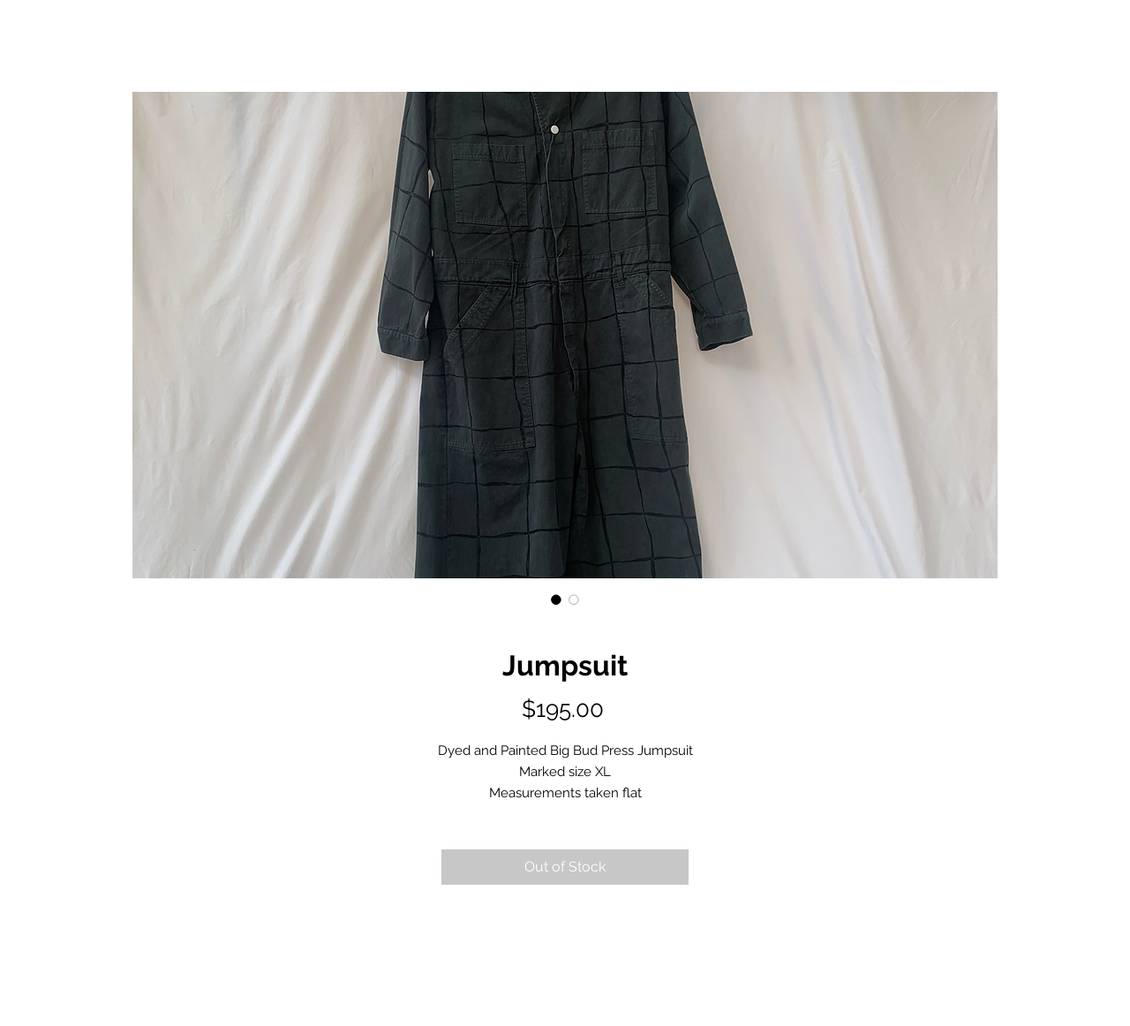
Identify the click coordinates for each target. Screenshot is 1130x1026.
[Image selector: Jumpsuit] (556, 599)
